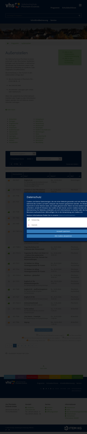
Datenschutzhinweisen (67, 215)
